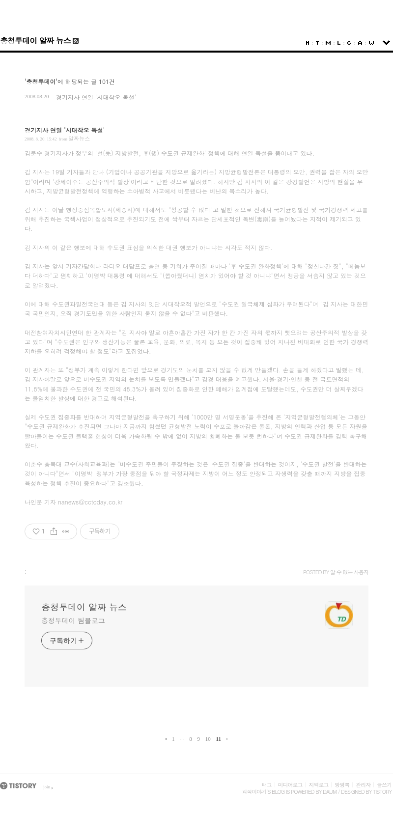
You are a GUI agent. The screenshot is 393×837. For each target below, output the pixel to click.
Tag (317, 42)
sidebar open (386, 42)
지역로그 (318, 784)
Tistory (382, 791)
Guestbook (349, 42)
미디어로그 (290, 784)
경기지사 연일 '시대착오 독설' (96, 97)
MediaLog (328, 42)
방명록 (342, 784)
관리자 (363, 784)
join (46, 786)
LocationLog (338, 42)
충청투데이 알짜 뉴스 (35, 40)
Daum (330, 791)
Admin (360, 42)
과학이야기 (254, 791)
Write (371, 42)
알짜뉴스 (79, 138)
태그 (267, 784)
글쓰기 (384, 784)
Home (307, 42)
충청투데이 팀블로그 (73, 620)
